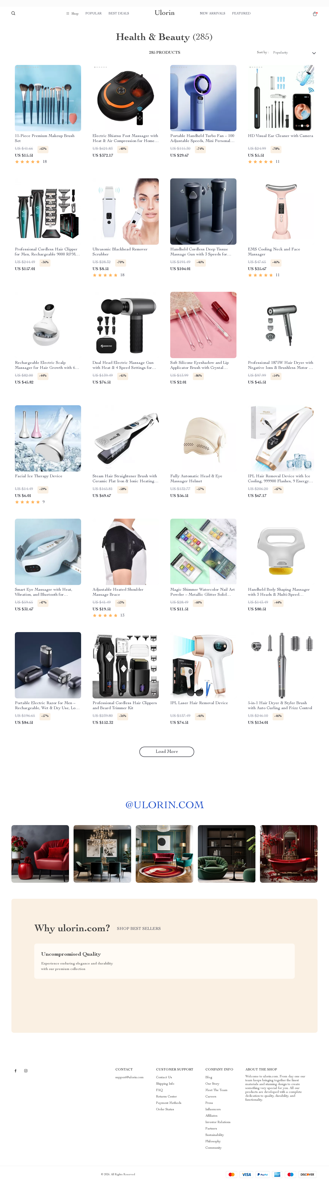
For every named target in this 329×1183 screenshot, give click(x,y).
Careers (210, 1096)
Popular (93, 13)
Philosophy (213, 1141)
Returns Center (166, 1096)
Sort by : (263, 52)
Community (213, 1148)
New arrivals (212, 13)
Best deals (119, 13)
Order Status (165, 1109)
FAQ (159, 1090)
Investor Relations (218, 1122)
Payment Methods (168, 1103)
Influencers (213, 1109)
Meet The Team (216, 1090)
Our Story (212, 1084)
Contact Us (164, 1077)
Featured (241, 13)
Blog (208, 1077)
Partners (211, 1128)
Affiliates (211, 1116)
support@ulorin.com (129, 1077)
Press (209, 1103)
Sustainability (214, 1135)
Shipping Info (165, 1084)
